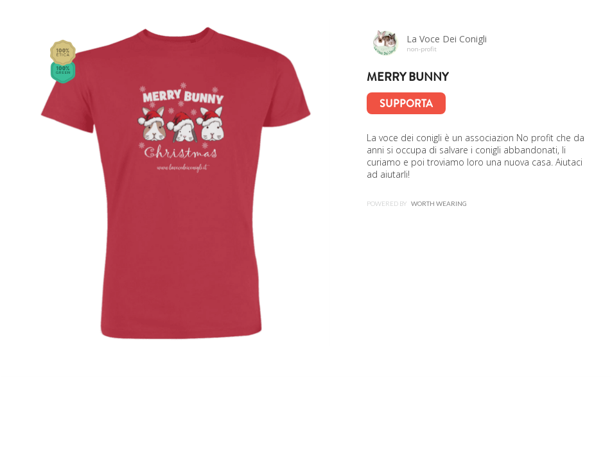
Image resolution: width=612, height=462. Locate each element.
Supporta (406, 103)
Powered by (417, 203)
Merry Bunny (407, 77)
